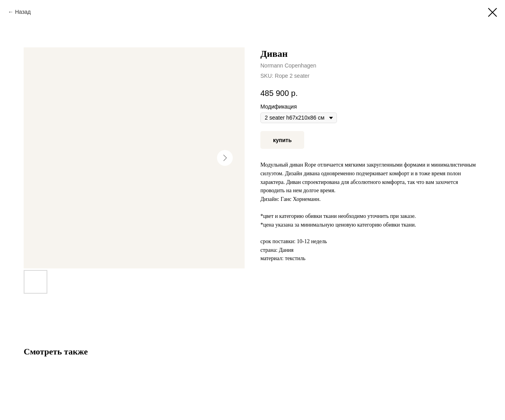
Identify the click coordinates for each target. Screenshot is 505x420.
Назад (23, 12)
